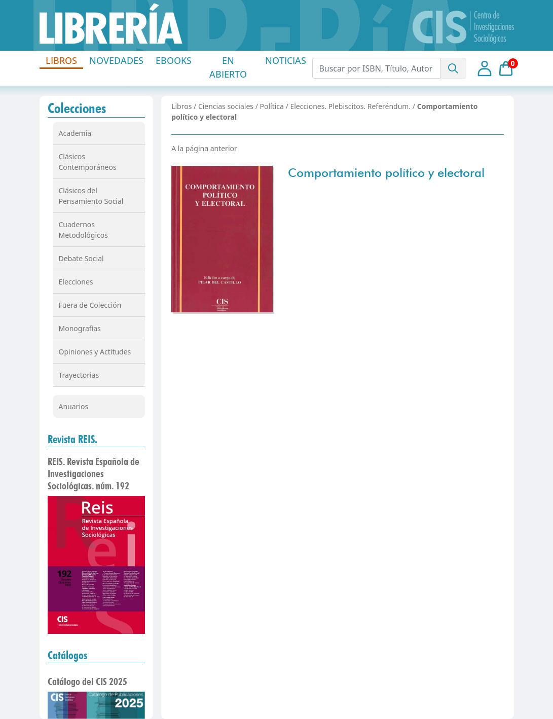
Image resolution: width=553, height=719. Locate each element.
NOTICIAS (285, 60)
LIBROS (61, 60)
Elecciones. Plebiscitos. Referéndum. (350, 106)
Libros (181, 106)
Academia (75, 133)
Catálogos (67, 655)
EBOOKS (174, 60)
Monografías (80, 328)
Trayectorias (79, 375)
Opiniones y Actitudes (95, 351)
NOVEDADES (116, 60)
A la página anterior (204, 148)
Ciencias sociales (225, 106)
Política (272, 106)
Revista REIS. (72, 439)
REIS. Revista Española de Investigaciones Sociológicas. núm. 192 (93, 473)
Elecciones (76, 281)
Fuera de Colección (90, 305)
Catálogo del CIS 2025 (87, 681)
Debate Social (81, 258)
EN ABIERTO (228, 67)
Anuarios (74, 406)
